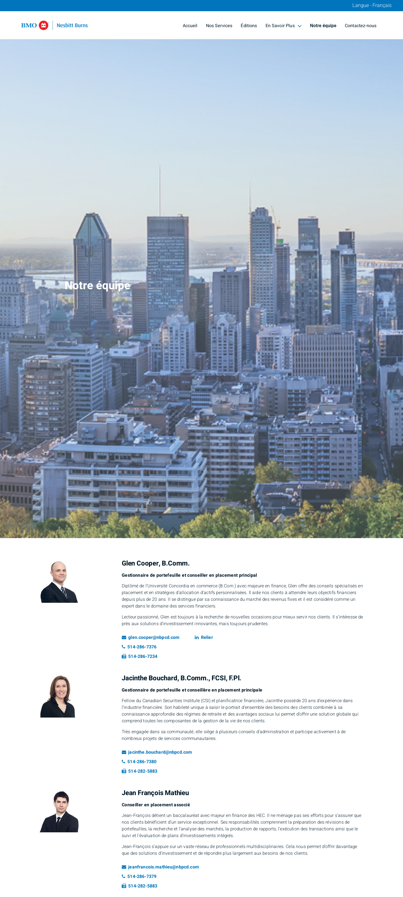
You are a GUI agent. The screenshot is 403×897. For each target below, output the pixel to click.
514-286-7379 (139, 876)
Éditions (249, 25)
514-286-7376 (139, 647)
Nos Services (219, 25)
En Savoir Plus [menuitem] (284, 25)
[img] (201, 269)
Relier (204, 637)
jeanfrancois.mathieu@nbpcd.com (160, 867)
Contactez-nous (360, 25)
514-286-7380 (139, 761)
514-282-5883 (139, 771)
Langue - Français (372, 5)
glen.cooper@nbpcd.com (150, 637)
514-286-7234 (139, 656)
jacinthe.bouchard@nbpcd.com (157, 752)
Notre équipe (323, 25)
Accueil (190, 25)
